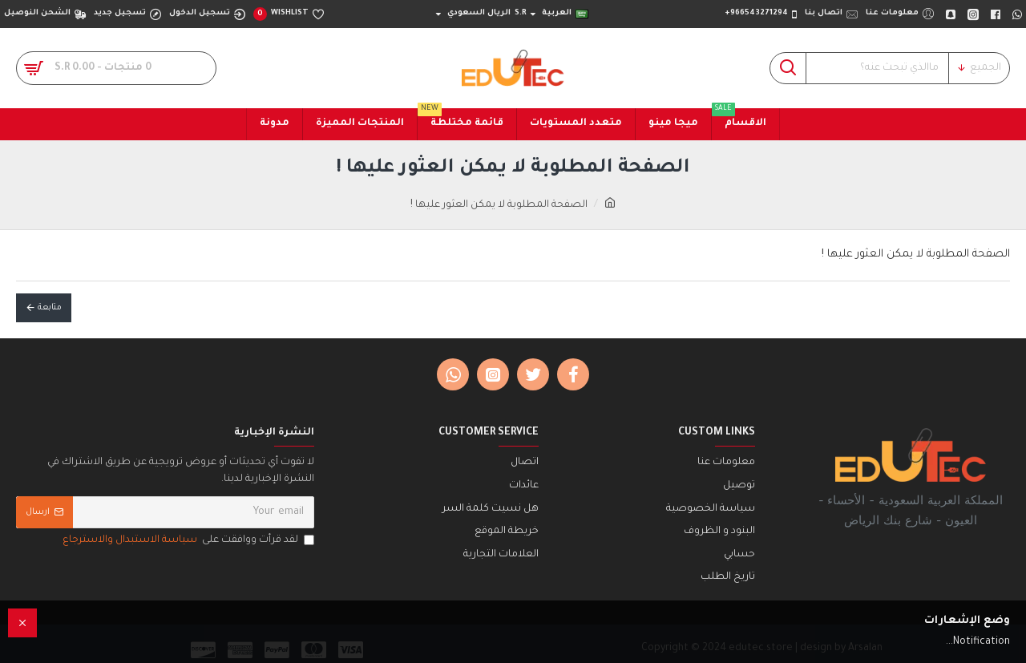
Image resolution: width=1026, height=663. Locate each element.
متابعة (50, 308)
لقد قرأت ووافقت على (187, 540)
